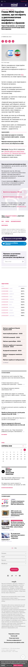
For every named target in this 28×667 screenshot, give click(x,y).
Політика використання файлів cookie (14, 642)
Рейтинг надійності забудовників (13, 359)
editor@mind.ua (21, 206)
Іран (2, 221)
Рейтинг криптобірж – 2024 (12, 341)
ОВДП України (5, 283)
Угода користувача (14, 638)
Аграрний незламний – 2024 (12, 350)
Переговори (4, 225)
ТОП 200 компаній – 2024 (11, 337)
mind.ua (14, 599)
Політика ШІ (14, 636)
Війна (7, 9)
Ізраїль (7, 221)
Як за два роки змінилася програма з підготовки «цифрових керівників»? (13, 536)
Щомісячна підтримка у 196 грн (14, 192)
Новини (3, 9)
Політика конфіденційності (14, 640)
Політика (12, 9)
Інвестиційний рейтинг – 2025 (12, 333)
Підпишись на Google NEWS (14, 239)
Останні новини (5, 372)
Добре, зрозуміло (18, 665)
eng (5, 1)
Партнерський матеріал (17, 520)
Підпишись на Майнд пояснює (14, 243)
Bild (22, 74)
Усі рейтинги (5, 362)
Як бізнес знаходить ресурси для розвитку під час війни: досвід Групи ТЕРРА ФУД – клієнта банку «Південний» (13, 525)
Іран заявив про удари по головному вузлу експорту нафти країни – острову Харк (13, 137)
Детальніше (9, 665)
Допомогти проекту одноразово (14, 197)
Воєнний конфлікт (16, 221)
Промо (13, 499)
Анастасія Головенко (11, 216)
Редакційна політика (14, 633)
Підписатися (24, 1)
